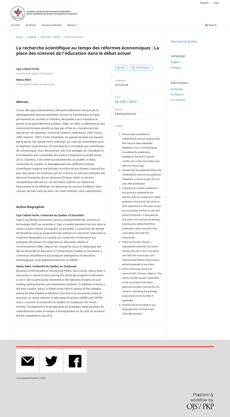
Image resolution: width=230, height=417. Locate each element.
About (71, 25)
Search (211, 25)
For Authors (177, 94)
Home (19, 37)
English (175, 62)
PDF (122, 67)
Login (216, 2)
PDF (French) (142, 67)
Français (176, 67)
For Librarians (178, 99)
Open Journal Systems (184, 41)
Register (204, 2)
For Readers (177, 89)
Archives (31, 25)
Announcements (52, 25)
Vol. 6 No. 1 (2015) (50, 37)
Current (15, 25)
